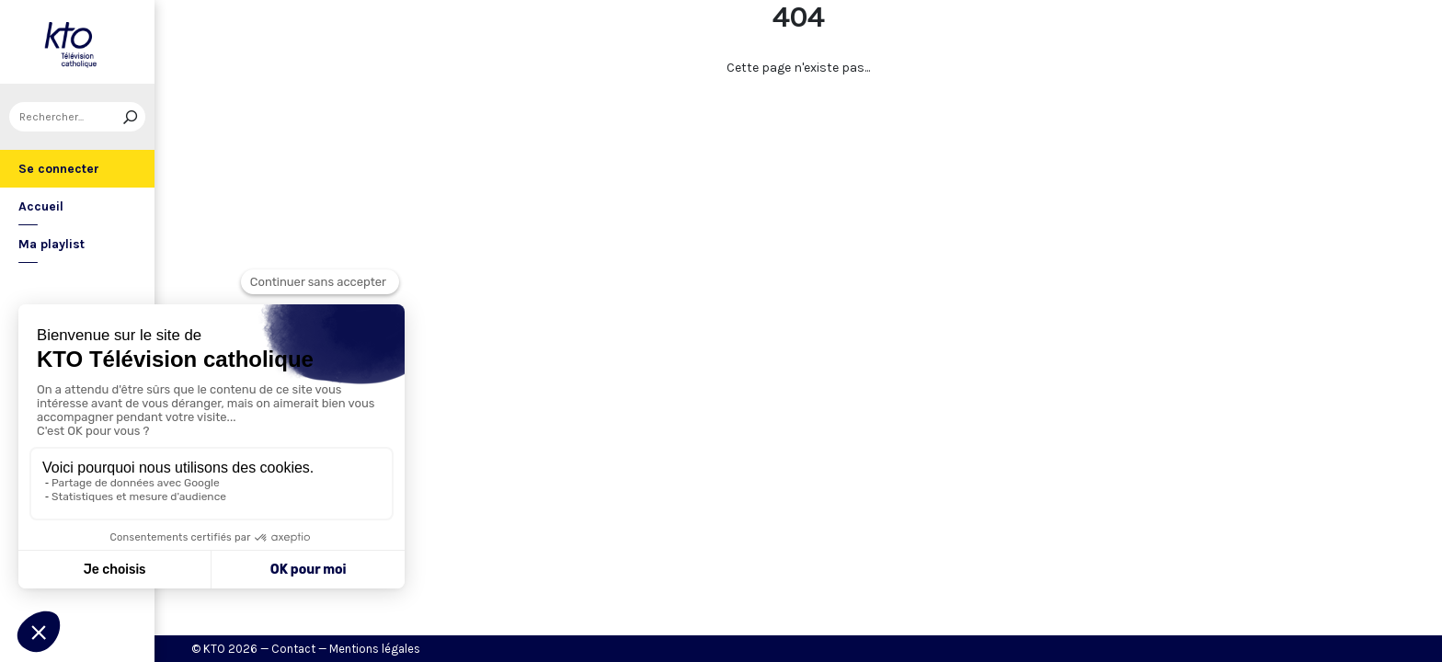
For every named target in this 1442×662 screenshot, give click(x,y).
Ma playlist (51, 244)
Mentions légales (374, 649)
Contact (293, 649)
